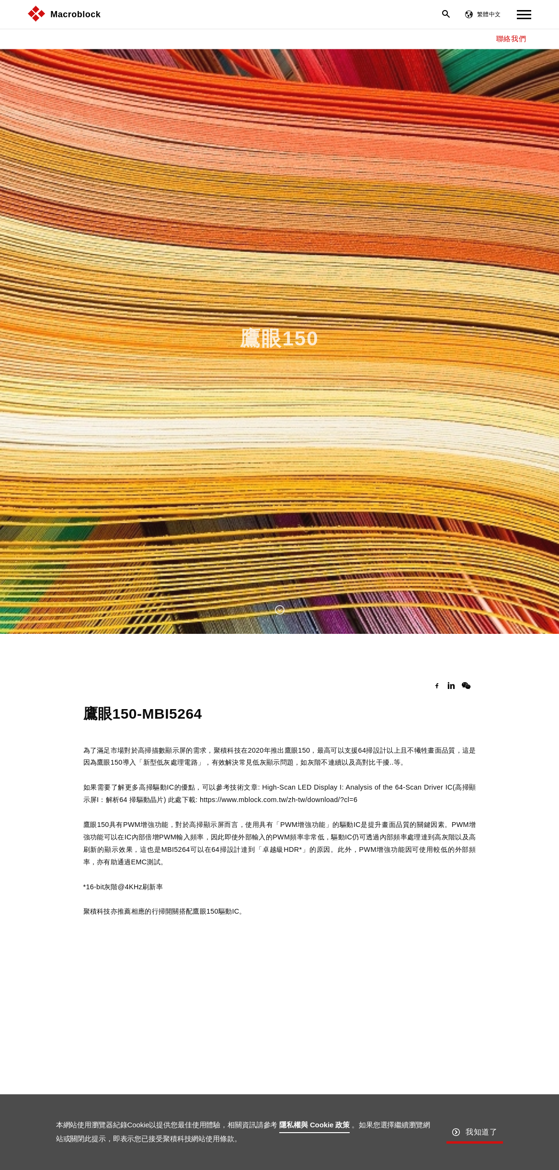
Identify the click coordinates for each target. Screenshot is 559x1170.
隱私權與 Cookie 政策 (314, 1125)
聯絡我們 (511, 38)
